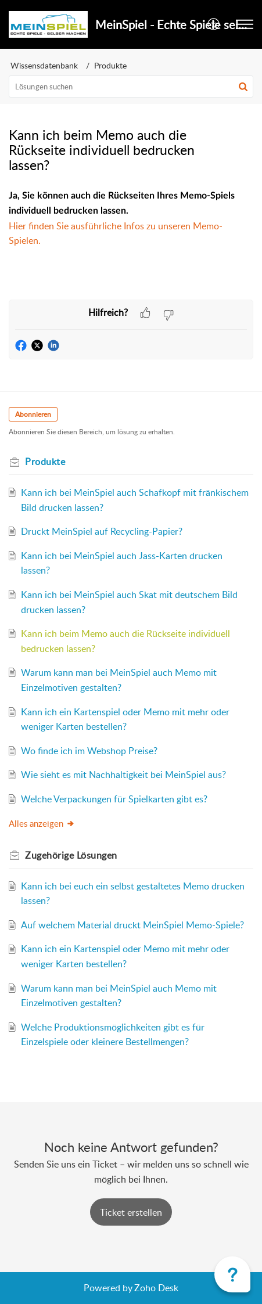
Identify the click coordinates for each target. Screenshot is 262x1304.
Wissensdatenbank (44, 65)
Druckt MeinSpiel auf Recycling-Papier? (101, 531)
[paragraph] (131, 226)
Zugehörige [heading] (71, 855)
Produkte (110, 65)
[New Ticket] (131, 1212)
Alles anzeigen (42, 823)
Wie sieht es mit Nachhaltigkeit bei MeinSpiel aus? (123, 774)
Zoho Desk (156, 1287)
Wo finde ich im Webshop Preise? (89, 750)
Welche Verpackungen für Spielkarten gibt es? (114, 799)
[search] (131, 86)
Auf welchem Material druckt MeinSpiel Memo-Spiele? (132, 924)
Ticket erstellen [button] (131, 1212)
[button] (214, 24)
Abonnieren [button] (33, 414)
